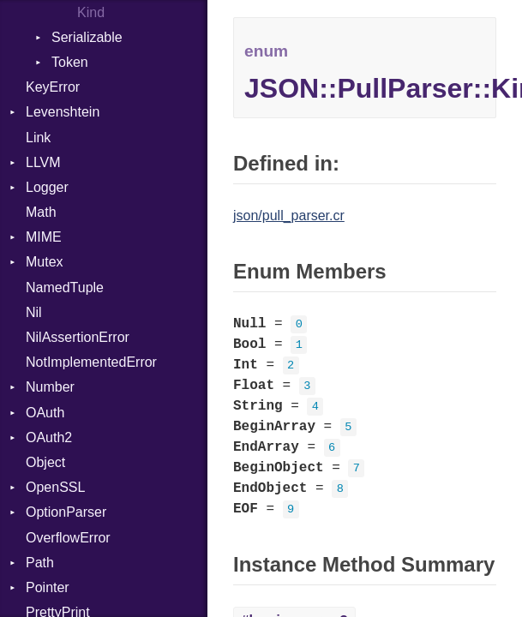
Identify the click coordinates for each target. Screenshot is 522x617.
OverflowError (68, 537)
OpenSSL (55, 487)
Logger (47, 187)
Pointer (47, 587)
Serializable (87, 37)
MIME (44, 237)
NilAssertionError (77, 337)
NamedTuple (65, 287)
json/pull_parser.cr (289, 215)
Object (45, 462)
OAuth (45, 412)
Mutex (44, 262)
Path (40, 562)
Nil (34, 312)
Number (50, 387)
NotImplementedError (91, 362)
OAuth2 (49, 437)
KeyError (53, 87)
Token (69, 62)
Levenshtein (62, 112)
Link (38, 137)
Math (41, 212)
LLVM (43, 162)
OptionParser (66, 512)
